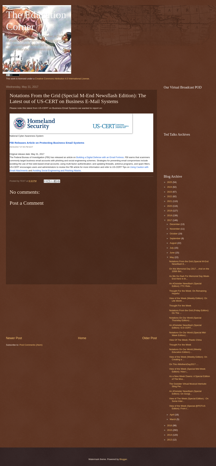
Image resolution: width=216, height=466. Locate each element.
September (175, 238)
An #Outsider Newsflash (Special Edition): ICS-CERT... (185, 326)
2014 (170, 435)
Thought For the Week (180, 305)
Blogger (123, 459)
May (172, 257)
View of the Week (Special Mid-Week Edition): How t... (187, 370)
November (175, 229)
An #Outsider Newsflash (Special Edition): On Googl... (185, 392)
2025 (170, 182)
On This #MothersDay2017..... (184, 364)
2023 (170, 191)
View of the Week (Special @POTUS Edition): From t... (187, 407)
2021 (170, 201)
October (174, 233)
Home (82, 338)
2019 (170, 210)
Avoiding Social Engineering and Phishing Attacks (57, 170)
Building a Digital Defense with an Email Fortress (100, 157)
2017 (170, 220)
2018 (170, 215)
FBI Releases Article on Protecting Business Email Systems (47, 142)
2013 (170, 439)
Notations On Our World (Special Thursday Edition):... (185, 319)
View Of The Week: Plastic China (185, 340)
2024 (170, 187)
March (173, 419)
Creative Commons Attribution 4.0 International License (62, 78)
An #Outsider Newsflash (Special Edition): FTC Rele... (185, 284)
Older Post (149, 338)
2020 (170, 206)
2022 (170, 196)
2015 (170, 430)
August (173, 243)
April (172, 414)
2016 (170, 425)
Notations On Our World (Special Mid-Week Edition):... (187, 333)
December (175, 224)
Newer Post (14, 338)
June (172, 252)
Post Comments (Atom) (31, 345)
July (172, 248)
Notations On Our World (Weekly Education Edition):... (185, 350)
